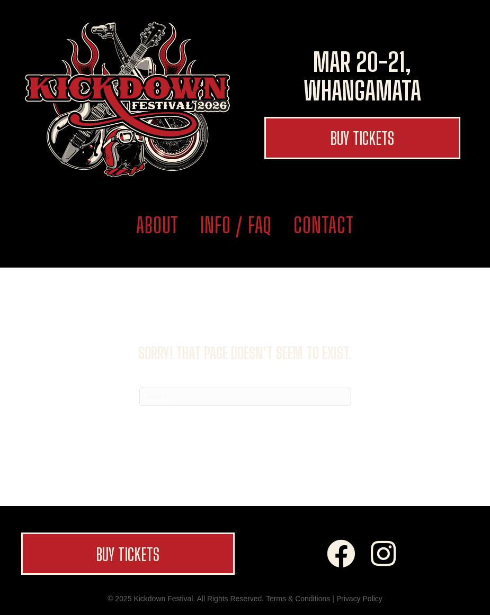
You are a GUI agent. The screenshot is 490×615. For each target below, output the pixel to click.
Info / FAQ (236, 225)
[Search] (245, 397)
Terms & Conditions (298, 598)
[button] (362, 138)
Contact (323, 225)
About (157, 225)
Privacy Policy (359, 598)
